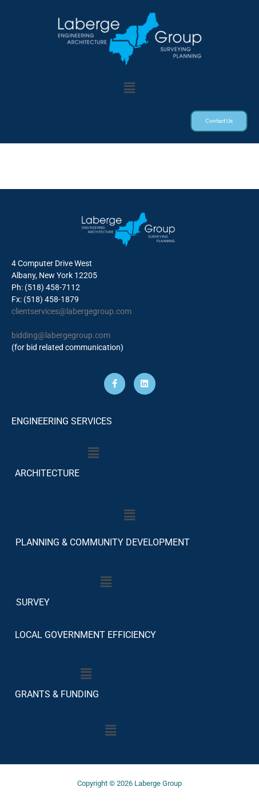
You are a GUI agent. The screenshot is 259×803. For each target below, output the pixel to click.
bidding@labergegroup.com (60, 335)
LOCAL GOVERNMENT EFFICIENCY (85, 634)
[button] (129, 88)
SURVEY (30, 602)
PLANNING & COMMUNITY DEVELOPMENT (102, 542)
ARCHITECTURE (47, 473)
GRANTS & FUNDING (57, 694)
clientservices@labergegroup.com (71, 311)
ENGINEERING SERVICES (61, 421)
